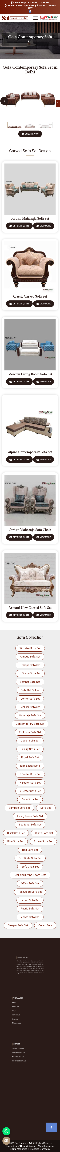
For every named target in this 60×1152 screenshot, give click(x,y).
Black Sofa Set (16, 833)
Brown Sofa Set (43, 841)
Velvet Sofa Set (30, 917)
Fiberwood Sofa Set (24, 1057)
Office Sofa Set (30, 883)
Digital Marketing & (19, 1149)
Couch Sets (45, 925)
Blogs (22, 1011)
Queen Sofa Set (30, 740)
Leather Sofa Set (30, 681)
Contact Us (23, 1013)
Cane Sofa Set (30, 799)
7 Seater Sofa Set (30, 782)
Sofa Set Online (30, 690)
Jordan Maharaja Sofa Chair (30, 530)
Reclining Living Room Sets (30, 875)
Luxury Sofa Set (30, 749)
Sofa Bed (45, 807)
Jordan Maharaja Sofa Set (30, 219)
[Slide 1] (14, 125)
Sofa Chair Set (30, 866)
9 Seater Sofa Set (30, 791)
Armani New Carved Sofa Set (30, 608)
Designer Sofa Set (24, 1052)
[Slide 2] (30, 125)
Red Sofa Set (30, 849)
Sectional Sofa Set (30, 824)
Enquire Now (32, 135)
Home (22, 1006)
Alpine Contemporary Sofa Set (30, 452)
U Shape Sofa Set (30, 673)
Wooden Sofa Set (30, 648)
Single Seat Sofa (30, 765)
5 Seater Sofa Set (30, 774)
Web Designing (46, 1146)
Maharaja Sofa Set (30, 715)
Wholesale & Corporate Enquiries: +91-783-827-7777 (30, 6)
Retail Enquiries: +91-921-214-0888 (30, 2)
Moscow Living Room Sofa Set (30, 374)
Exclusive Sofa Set (30, 732)
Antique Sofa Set (30, 656)
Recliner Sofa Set (30, 707)
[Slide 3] (45, 125)
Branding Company (40, 1149)
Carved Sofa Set (24, 1050)
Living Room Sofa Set (30, 816)
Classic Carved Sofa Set (30, 297)
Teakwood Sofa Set (30, 891)
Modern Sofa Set (24, 1055)
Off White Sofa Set (30, 858)
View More (45, 227)
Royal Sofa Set (30, 757)
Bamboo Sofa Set (19, 807)
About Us (22, 1008)
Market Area (23, 1017)
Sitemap (22, 1015)
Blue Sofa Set (15, 841)
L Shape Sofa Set (30, 665)
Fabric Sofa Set (30, 908)
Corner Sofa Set (30, 698)
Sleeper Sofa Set (18, 925)
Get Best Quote (21, 227)
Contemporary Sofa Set (30, 723)
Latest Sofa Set (30, 900)
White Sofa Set (44, 833)
